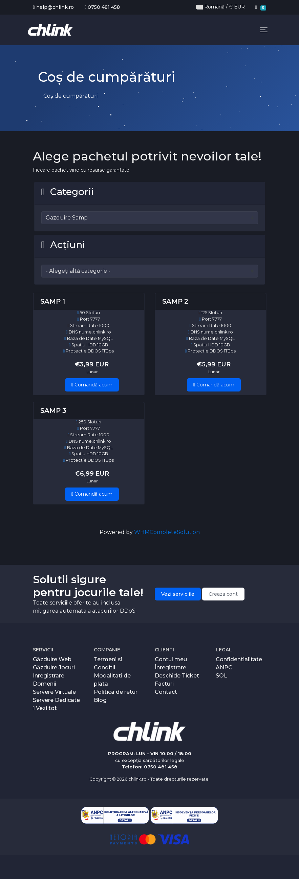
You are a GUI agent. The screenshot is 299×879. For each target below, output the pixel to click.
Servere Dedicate (56, 700)
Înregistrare (170, 667)
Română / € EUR (220, 7)
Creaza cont (223, 594)
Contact (166, 692)
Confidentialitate (239, 659)
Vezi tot (45, 708)
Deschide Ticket (177, 675)
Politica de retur (115, 692)
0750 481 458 (102, 7)
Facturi (164, 684)
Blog (100, 700)
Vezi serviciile (177, 594)
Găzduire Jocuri (54, 667)
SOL (221, 675)
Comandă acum (91, 385)
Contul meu (171, 659)
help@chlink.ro (53, 7)
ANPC (224, 667)
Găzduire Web (52, 659)
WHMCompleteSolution (167, 532)
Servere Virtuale (54, 692)
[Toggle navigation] (264, 30)
